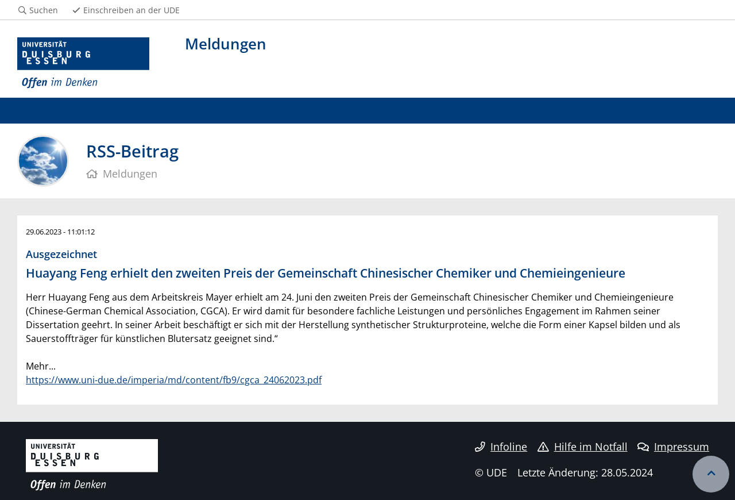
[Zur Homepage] (83, 63)
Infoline (501, 446)
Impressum (673, 446)
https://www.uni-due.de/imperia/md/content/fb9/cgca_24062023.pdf (174, 380)
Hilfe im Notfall (582, 446)
